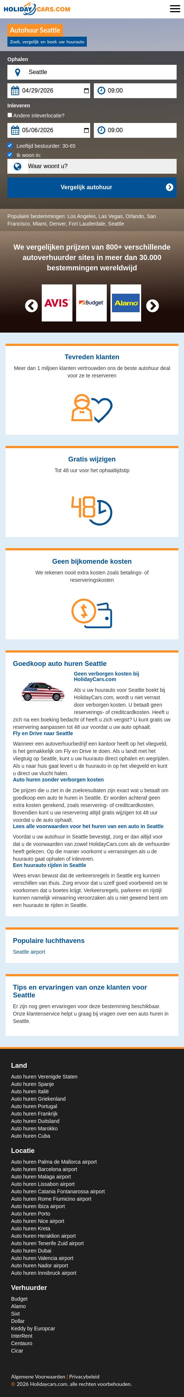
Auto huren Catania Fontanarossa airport (58, 1191)
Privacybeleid (84, 1376)
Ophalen (17, 59)
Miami (39, 224)
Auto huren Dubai (31, 1251)
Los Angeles (82, 216)
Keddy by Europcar (33, 1328)
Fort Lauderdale (87, 224)
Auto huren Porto (30, 1214)
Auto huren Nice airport (37, 1221)
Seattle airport (29, 952)
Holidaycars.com (48, 1384)
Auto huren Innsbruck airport (43, 1273)
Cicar (17, 1351)
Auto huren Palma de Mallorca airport (54, 1162)
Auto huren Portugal (34, 1106)
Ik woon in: (24, 155)
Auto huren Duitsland (35, 1121)
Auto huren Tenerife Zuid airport (47, 1243)
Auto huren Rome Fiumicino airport (51, 1199)
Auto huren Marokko (34, 1128)
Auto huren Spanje (32, 1084)
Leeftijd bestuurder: (41, 146)
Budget (19, 1299)
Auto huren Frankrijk (34, 1114)
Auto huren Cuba (30, 1136)
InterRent (22, 1336)
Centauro (22, 1343)
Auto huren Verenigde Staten (44, 1077)
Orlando (135, 216)
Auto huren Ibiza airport (38, 1206)
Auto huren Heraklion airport (43, 1236)
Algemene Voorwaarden (39, 1376)
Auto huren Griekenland (38, 1099)
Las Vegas (111, 216)
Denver (58, 224)
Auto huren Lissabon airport (43, 1184)
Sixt (15, 1314)
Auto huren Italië (30, 1091)
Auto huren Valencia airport (42, 1258)
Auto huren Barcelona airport (44, 1169)
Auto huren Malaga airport (41, 1177)
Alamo (18, 1306)
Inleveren (18, 106)
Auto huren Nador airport (39, 1265)
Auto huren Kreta (30, 1228)
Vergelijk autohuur (117, 187)
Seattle (116, 224)
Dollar (18, 1321)
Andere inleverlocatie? (36, 116)
